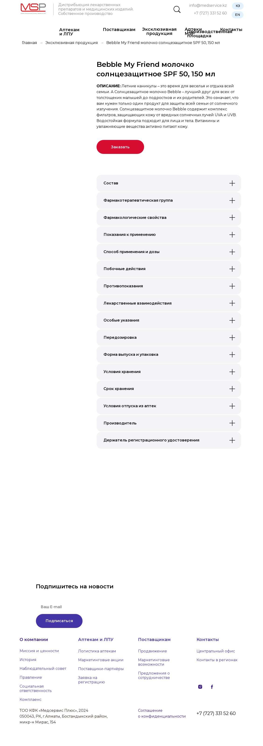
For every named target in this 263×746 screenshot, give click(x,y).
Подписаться (59, 621)
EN (237, 15)
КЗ (238, 6)
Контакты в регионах (217, 660)
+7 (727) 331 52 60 (210, 13)
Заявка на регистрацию (91, 679)
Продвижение (152, 651)
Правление (31, 677)
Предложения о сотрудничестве (154, 675)
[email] (99, 607)
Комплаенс (31, 699)
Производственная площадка (209, 33)
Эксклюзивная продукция (159, 31)
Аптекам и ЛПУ (69, 32)
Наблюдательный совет (43, 668)
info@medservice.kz (208, 5)
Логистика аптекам (97, 651)
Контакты (208, 639)
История (28, 660)
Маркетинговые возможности (154, 662)
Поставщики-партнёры (101, 669)
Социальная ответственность (36, 688)
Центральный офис (216, 651)
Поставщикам (119, 29)
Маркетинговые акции (101, 660)
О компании (34, 639)
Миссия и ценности (39, 651)
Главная (29, 43)
